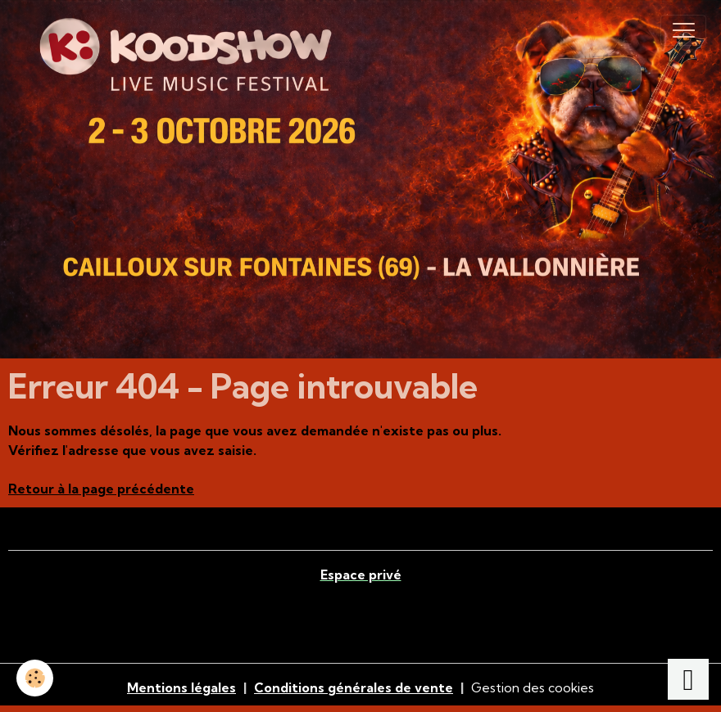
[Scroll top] (688, 679)
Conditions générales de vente (353, 687)
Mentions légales (181, 687)
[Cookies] (34, 678)
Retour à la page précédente (101, 488)
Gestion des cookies (532, 687)
